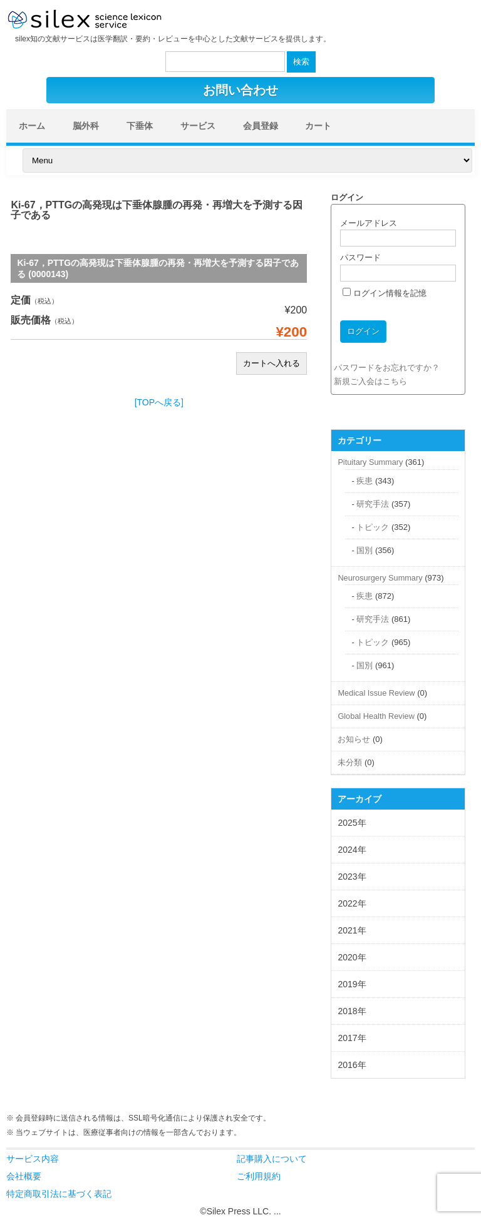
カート (318, 126)
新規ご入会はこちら (370, 381)
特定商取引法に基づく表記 (58, 1194)
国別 (364, 550)
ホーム (32, 126)
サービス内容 (32, 1159)
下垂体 (140, 126)
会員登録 (260, 126)
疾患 (364, 480)
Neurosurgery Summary (380, 577)
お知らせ (354, 739)
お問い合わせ (240, 90)
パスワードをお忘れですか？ (387, 367)
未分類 (350, 762)
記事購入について (272, 1159)
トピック (372, 527)
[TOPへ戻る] (159, 402)
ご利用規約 (259, 1176)
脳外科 (86, 126)
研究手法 (372, 504)
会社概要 (23, 1176)
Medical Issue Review (376, 693)
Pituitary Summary (370, 462)
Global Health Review (376, 716)
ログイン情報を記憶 (385, 293)
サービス (197, 126)
